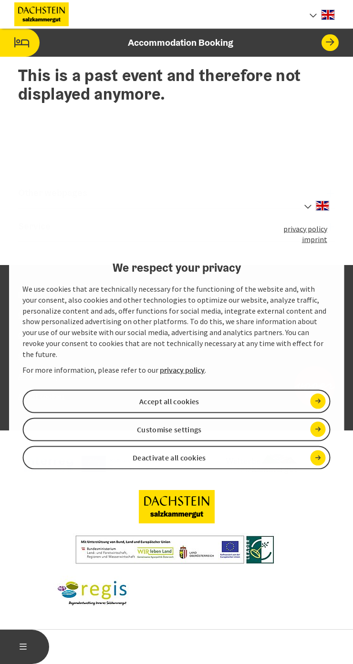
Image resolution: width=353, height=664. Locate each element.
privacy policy (305, 228)
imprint (314, 239)
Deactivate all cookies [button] (169, 457)
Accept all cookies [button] (169, 401)
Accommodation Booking (169, 43)
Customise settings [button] (169, 429)
